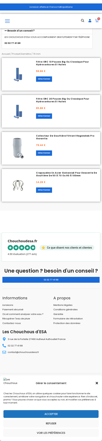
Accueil (6, 54)
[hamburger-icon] (7, 21)
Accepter (51, 414)
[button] (97, 384)
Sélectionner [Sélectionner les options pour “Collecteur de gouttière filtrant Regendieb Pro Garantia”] (44, 153)
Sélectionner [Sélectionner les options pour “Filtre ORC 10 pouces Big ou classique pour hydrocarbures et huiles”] (44, 79)
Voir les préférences (51, 433)
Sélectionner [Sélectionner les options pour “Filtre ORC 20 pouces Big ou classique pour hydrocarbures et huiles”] (44, 116)
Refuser (51, 423)
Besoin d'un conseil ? (21, 30)
